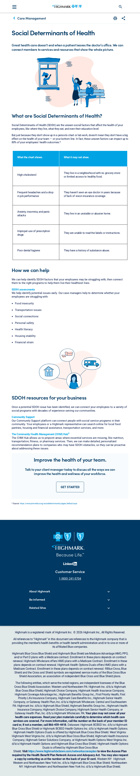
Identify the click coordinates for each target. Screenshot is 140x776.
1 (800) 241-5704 (70, 578)
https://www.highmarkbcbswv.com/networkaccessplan (62, 751)
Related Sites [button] (37, 608)
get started (70, 487)
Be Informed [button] (37, 600)
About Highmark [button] (39, 591)
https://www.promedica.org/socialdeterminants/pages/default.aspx (48, 503)
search (120, 7)
